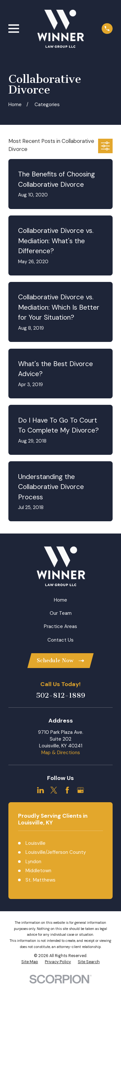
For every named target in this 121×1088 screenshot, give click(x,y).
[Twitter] (53, 790)
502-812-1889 (60, 695)
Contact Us (60, 640)
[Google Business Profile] (80, 790)
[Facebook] (67, 790)
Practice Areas (60, 626)
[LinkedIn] (40, 790)
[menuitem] (29, 962)
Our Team (61, 613)
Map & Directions (60, 752)
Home (60, 600)
